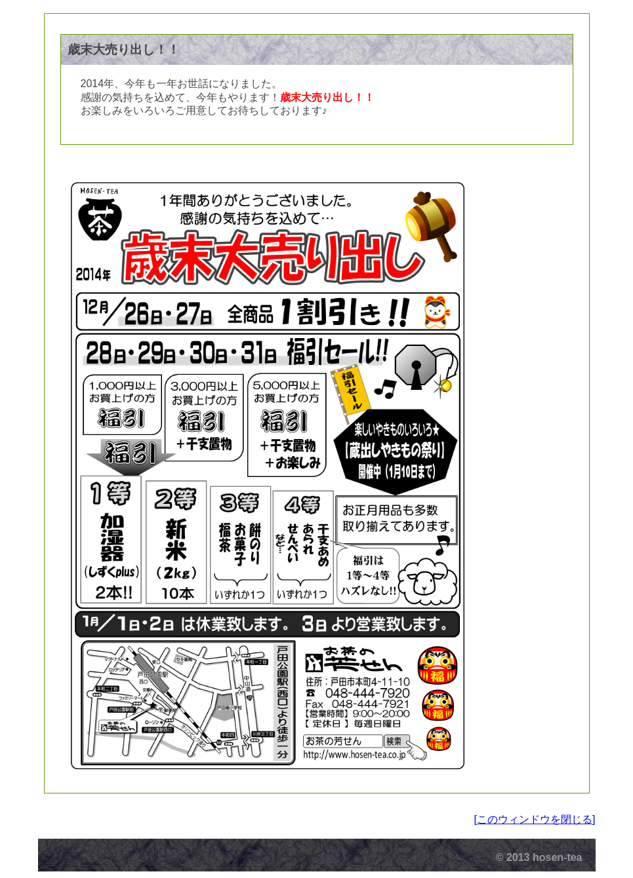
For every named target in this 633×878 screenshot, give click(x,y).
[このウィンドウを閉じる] (535, 819)
